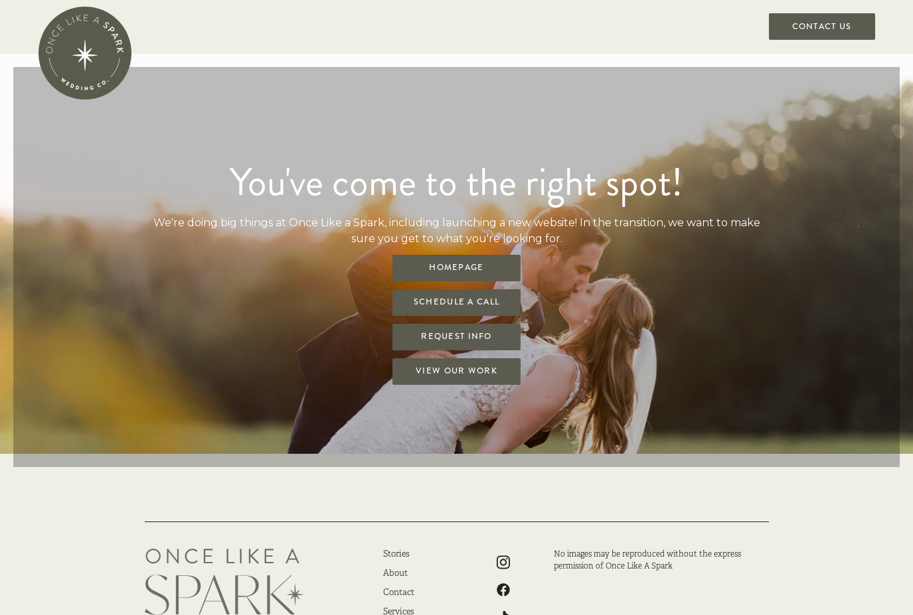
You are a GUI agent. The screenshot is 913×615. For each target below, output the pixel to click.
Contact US (822, 27)
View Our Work (456, 371)
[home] (85, 53)
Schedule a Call (456, 302)
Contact (398, 593)
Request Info (456, 336)
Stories (396, 554)
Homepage (456, 267)
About (395, 574)
